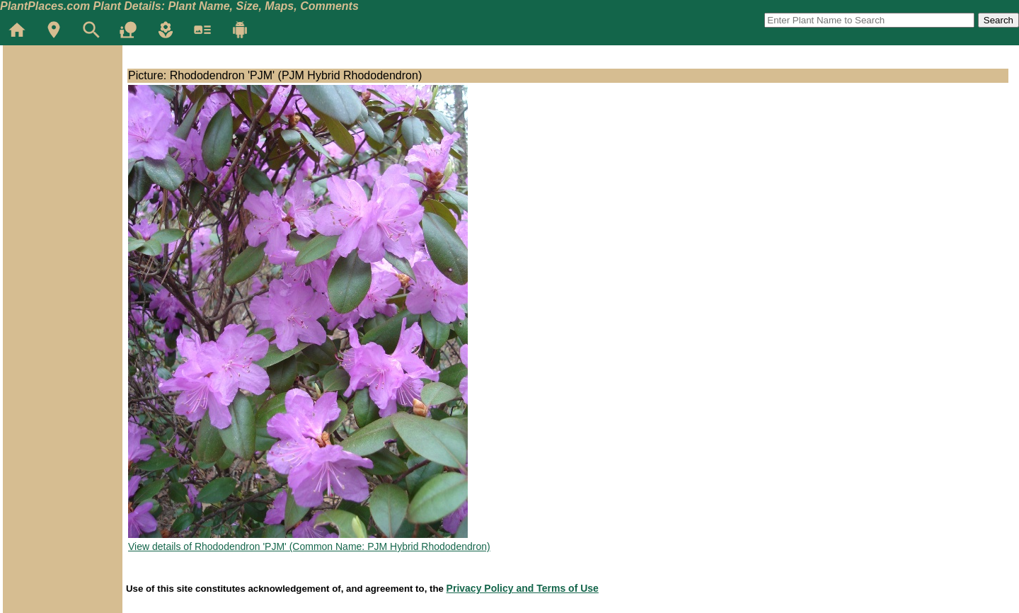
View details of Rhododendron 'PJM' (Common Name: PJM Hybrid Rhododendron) (309, 546)
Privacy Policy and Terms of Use (523, 588)
